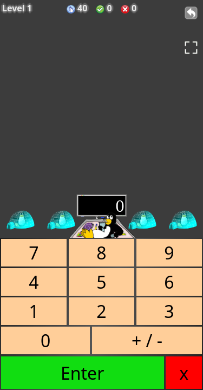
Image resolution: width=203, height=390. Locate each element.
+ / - (147, 340)
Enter (82, 373)
